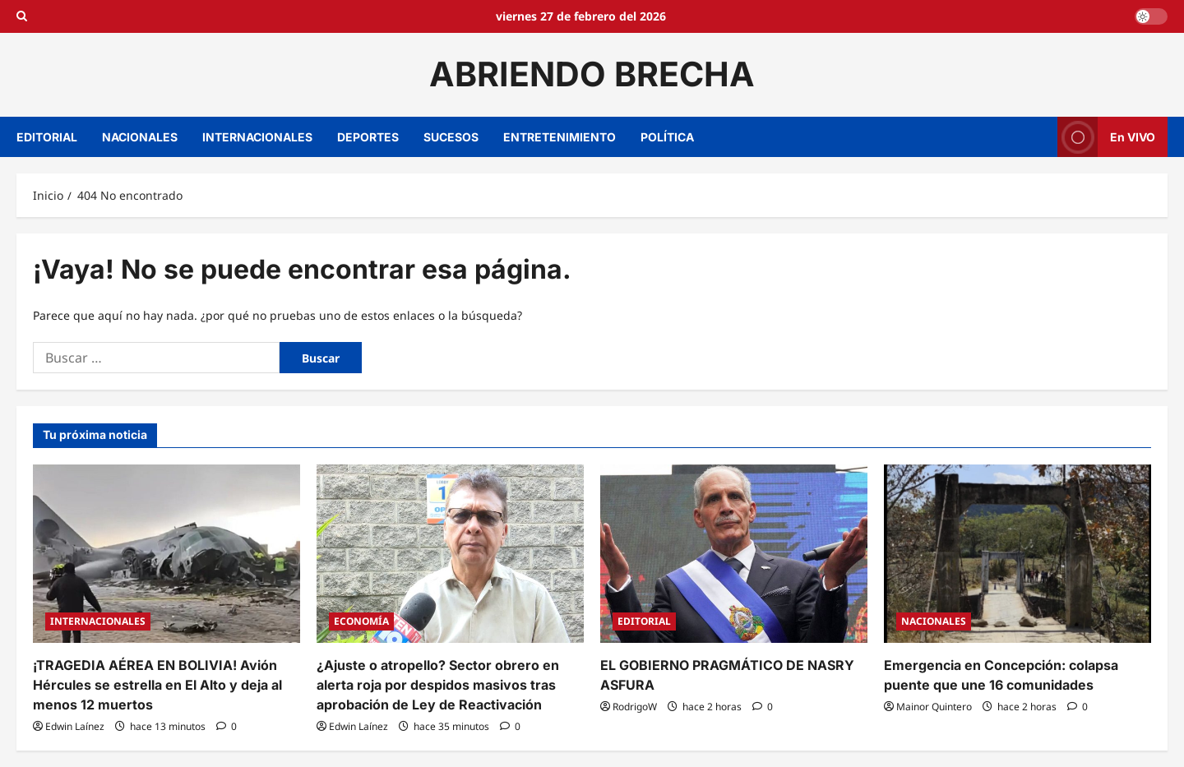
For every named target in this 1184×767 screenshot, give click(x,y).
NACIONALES (140, 137)
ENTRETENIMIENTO (559, 137)
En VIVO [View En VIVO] (1106, 137)
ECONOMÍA (361, 621)
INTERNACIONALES (257, 137)
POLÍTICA (667, 137)
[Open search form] (21, 16)
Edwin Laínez (74, 726)
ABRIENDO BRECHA (592, 74)
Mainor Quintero (934, 707)
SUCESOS (451, 137)
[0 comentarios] (226, 726)
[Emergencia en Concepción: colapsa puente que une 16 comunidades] (1017, 553)
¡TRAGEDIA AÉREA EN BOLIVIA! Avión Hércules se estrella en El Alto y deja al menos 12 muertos (157, 685)
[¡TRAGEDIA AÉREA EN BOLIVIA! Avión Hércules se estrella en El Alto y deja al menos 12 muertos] (166, 553)
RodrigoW (635, 707)
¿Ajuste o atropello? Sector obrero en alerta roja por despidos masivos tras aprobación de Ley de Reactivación (438, 685)
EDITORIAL (46, 137)
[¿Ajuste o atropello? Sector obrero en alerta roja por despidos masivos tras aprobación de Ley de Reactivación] (450, 553)
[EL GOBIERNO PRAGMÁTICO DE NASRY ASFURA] (733, 553)
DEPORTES (368, 137)
